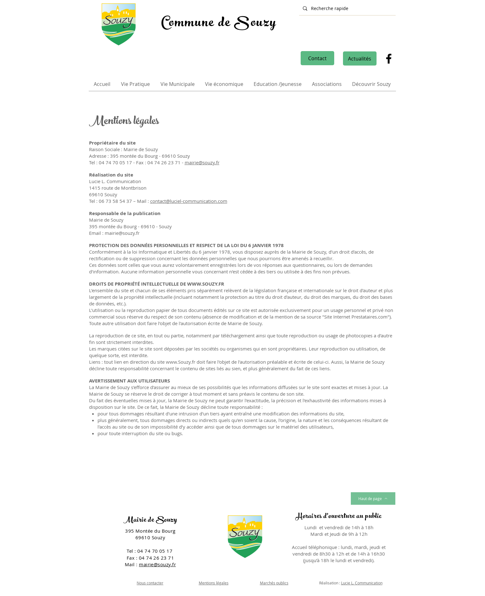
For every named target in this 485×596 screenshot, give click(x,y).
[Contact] (317, 58)
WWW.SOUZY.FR (205, 284)
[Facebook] (388, 58)
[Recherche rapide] (346, 8)
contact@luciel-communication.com (188, 201)
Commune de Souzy (219, 24)
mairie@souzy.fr (202, 162)
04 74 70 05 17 (155, 551)
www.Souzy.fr (180, 362)
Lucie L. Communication (361, 582)
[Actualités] (360, 58)
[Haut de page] (373, 498)
